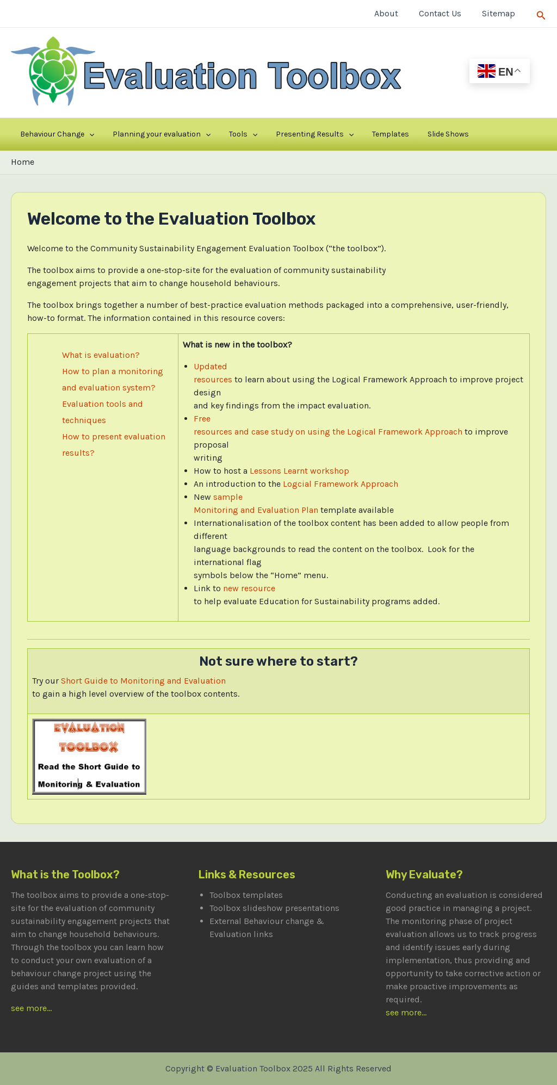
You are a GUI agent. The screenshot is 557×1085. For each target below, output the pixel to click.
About (394, 13)
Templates (343, 134)
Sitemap (500, 13)
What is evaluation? (101, 355)
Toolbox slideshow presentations (274, 908)
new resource (249, 588)
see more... (31, 1008)
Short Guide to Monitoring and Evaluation (143, 680)
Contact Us (445, 13)
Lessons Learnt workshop (299, 471)
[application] (84, 134)
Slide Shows (390, 134)
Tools (217, 134)
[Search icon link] (541, 13)
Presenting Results (278, 134)
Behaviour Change (52, 134)
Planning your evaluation (146, 134)
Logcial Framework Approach (340, 484)
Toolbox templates (246, 895)
